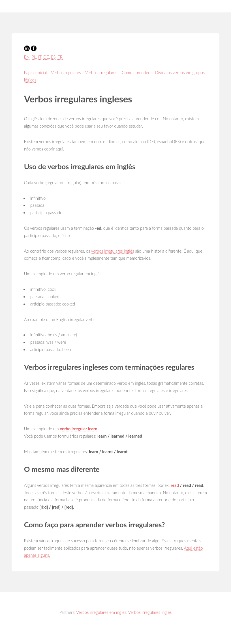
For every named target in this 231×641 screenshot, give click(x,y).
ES (53, 57)
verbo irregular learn (78, 428)
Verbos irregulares (101, 72)
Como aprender (135, 72)
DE (46, 57)
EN (27, 57)
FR (59, 57)
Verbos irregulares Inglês (150, 612)
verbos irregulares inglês (112, 251)
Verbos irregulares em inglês (101, 612)
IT (39, 57)
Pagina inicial (35, 72)
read (175, 485)
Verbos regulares (66, 72)
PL (34, 57)
